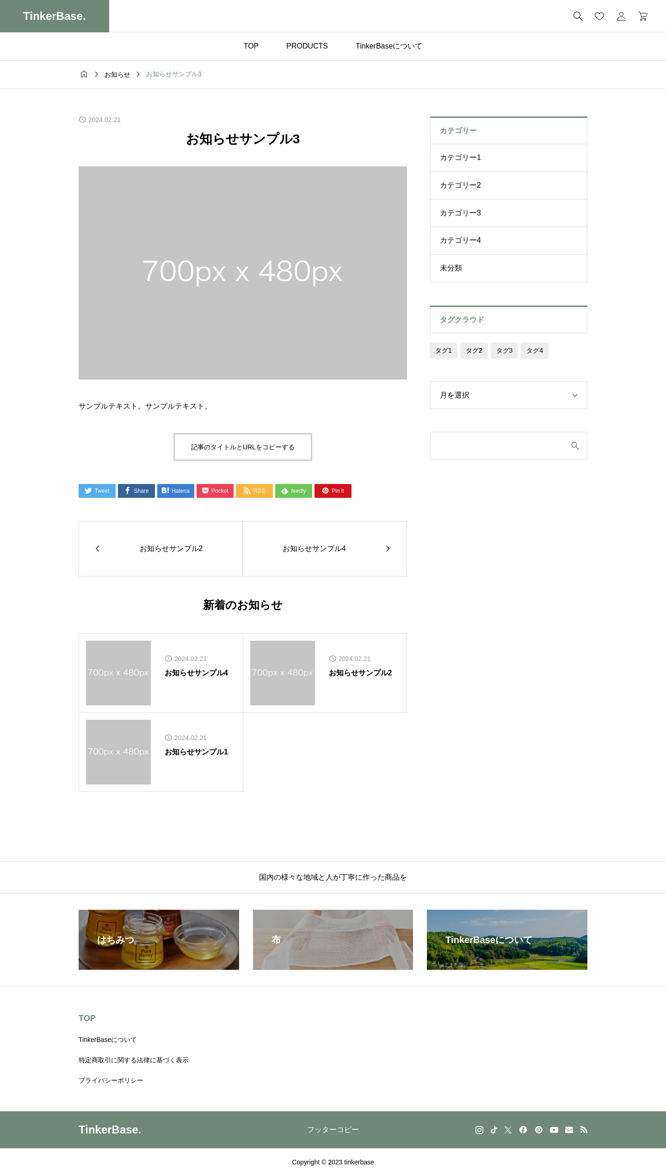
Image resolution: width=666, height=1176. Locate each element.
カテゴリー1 (460, 157)
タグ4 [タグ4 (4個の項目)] (534, 350)
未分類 (451, 268)
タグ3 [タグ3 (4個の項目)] (504, 350)
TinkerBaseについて (389, 46)
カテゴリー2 (460, 185)
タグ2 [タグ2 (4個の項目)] (474, 350)
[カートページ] (640, 16)
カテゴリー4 (460, 240)
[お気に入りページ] (599, 16)
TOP (251, 46)
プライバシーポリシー (111, 1080)
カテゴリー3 (460, 213)
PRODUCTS (307, 46)
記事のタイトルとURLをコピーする (243, 447)
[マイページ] (621, 16)
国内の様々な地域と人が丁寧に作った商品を (333, 877)
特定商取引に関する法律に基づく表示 (134, 1060)
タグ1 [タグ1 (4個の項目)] (443, 350)
